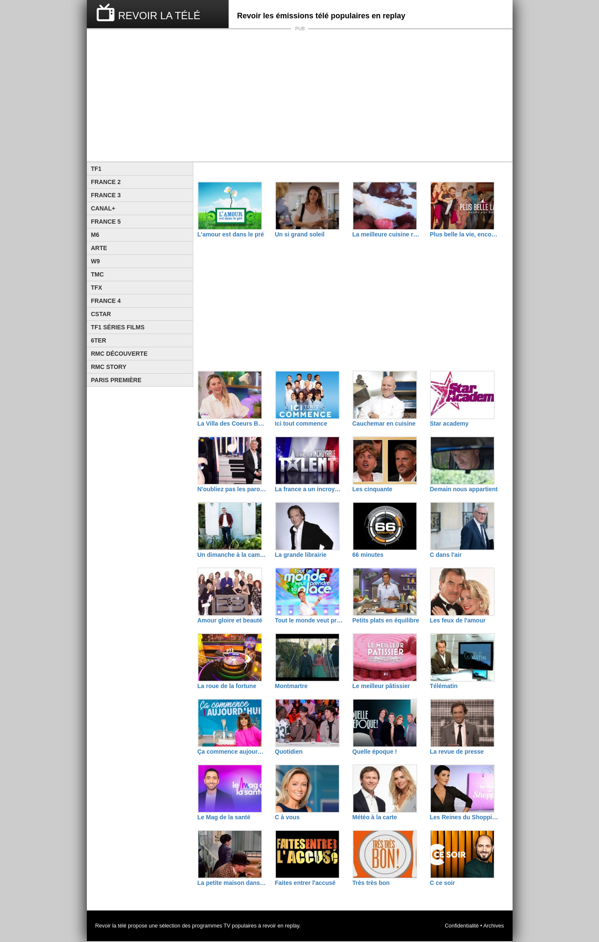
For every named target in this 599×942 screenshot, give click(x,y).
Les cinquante (373, 489)
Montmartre (291, 686)
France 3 (106, 195)
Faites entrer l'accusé (305, 882)
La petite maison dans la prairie (232, 882)
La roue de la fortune (227, 686)
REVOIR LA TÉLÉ (159, 15)
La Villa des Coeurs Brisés (232, 423)
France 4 (106, 300)
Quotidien (289, 751)
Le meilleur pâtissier (381, 686)
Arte (99, 248)
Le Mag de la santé (224, 817)
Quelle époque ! (375, 751)
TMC (97, 274)
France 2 (106, 182)
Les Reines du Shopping (464, 817)
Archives (493, 926)
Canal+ (103, 208)
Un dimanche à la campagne (232, 554)
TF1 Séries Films (118, 327)
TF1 (96, 168)
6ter (98, 340)
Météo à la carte (375, 817)
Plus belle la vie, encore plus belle (464, 234)
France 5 (106, 221)
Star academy (449, 423)
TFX (96, 287)
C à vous (287, 817)
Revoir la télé (111, 926)
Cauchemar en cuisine (384, 423)
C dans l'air (446, 554)
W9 (95, 261)
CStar (101, 314)
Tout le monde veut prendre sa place (309, 620)
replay (292, 926)
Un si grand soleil (300, 234)
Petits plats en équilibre (386, 620)
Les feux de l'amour (458, 620)
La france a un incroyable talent (309, 489)
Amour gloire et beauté (230, 620)
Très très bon (371, 882)
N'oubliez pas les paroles (232, 489)
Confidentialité (462, 926)
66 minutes (368, 554)
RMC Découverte (119, 353)
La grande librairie (301, 554)
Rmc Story (108, 366)
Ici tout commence (301, 423)
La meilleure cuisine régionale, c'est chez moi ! (387, 234)
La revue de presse (457, 751)
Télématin (444, 686)
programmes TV (211, 926)
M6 (95, 234)
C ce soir (442, 882)
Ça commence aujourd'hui (232, 751)
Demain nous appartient (464, 489)
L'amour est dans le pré (231, 234)
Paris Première (116, 380)
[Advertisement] (300, 95)
